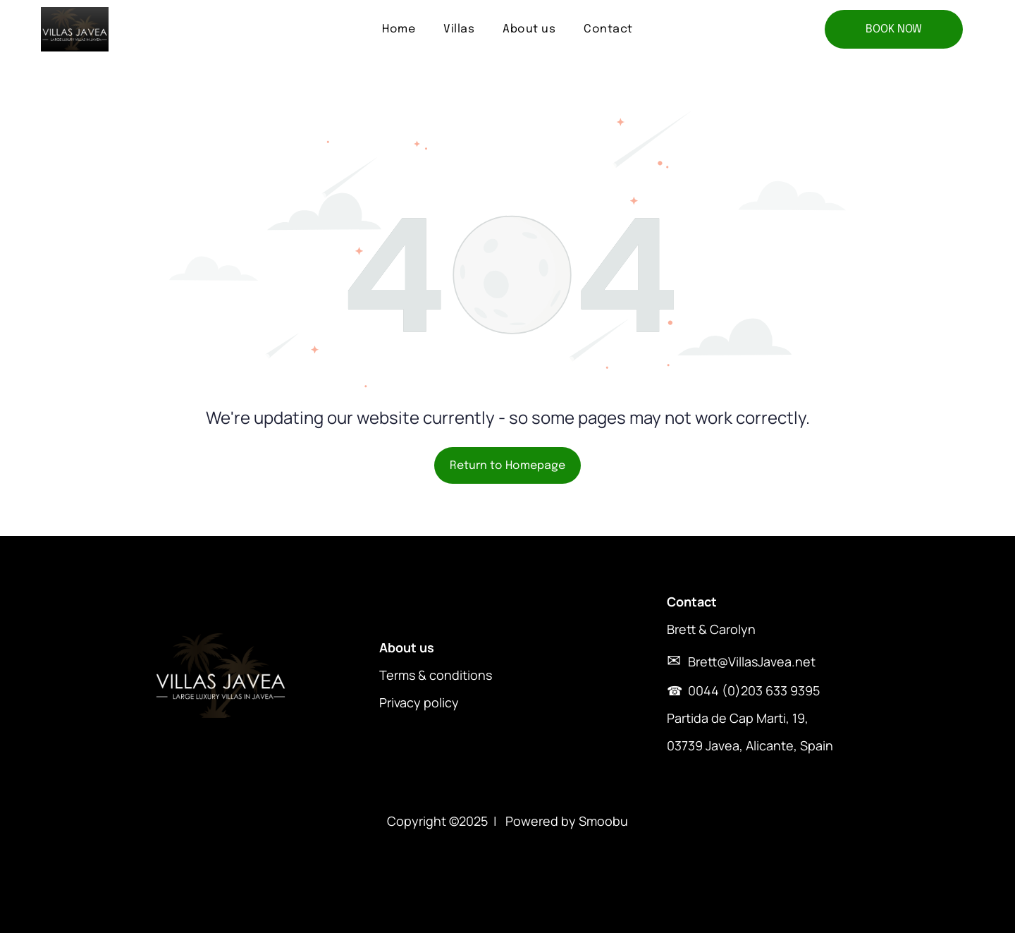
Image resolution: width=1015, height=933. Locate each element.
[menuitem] (398, 29)
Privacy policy (419, 702)
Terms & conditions (435, 674)
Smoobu (603, 820)
